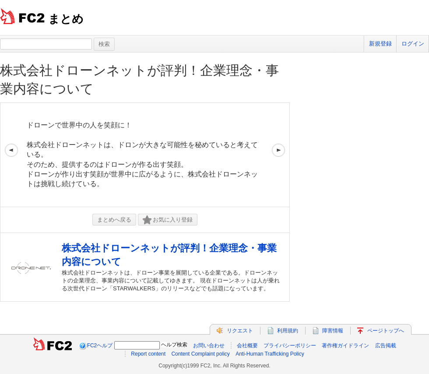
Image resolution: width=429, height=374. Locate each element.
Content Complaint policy (200, 354)
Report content (148, 354)
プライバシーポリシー (290, 345)
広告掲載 (385, 345)
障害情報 (332, 331)
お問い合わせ (209, 345)
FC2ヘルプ (100, 345)
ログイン (412, 43)
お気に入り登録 (168, 220)
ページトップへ (385, 331)
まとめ (66, 18)
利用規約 (287, 331)
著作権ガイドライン (345, 345)
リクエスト (240, 331)
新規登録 (380, 43)
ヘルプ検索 (174, 344)
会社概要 (247, 345)
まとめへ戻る (114, 219)
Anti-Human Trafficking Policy (270, 354)
